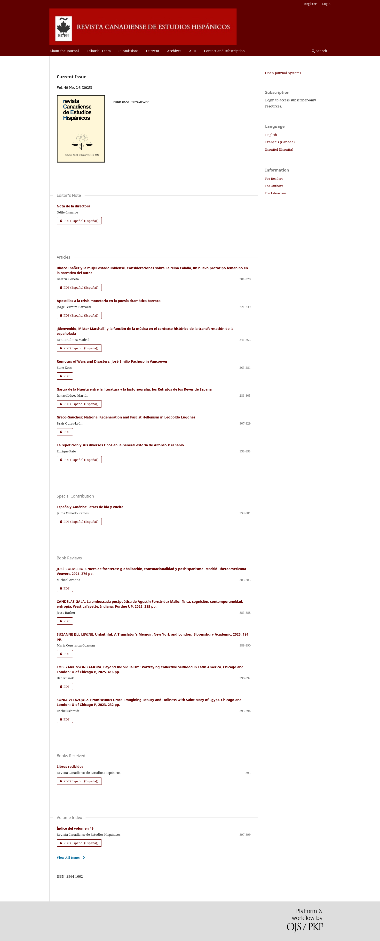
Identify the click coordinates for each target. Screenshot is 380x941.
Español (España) (279, 149)
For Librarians (275, 193)
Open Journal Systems (283, 73)
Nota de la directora (73, 206)
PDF (63, 376)
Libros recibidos (70, 766)
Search (319, 51)
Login (326, 3)
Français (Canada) (280, 142)
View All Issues (68, 857)
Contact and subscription (224, 51)
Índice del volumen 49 (75, 828)
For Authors (274, 186)
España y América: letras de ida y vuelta (90, 507)
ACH (192, 51)
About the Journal (64, 51)
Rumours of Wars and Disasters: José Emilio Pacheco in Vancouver (112, 361)
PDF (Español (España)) (77, 220)
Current (152, 51)
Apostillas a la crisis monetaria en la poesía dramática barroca (108, 300)
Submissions (128, 51)
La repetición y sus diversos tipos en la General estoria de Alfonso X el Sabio (120, 445)
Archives (174, 51)
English (271, 134)
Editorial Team (99, 51)
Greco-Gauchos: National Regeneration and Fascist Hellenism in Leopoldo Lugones (126, 417)
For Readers (274, 178)
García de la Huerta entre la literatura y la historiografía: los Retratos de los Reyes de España (134, 389)
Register (310, 3)
